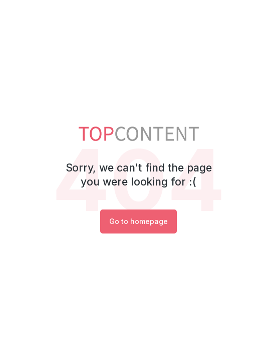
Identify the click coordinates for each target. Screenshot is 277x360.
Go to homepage (138, 221)
